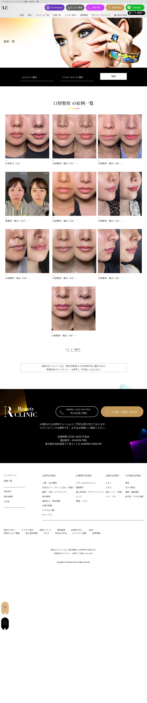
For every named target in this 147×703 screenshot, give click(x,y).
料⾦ (30, 15)
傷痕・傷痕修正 (132, 492)
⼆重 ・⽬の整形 (49, 483)
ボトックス (47, 514)
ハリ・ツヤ (111, 496)
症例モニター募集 (12, 533)
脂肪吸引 (80, 487)
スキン (109, 483)
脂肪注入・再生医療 (51, 501)
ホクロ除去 (130, 487)
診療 (22, 15)
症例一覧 (57, 15)
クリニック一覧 (42, 15)
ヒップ (79, 496)
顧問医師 (84, 15)
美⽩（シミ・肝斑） (115, 492)
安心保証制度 (32, 533)
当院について (45, 530)
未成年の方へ (77, 530)
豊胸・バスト (82, 501)
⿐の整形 (46, 496)
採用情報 (96, 533)
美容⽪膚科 (8, 496)
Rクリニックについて (101, 15)
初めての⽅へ (10, 530)
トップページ (10, 475)
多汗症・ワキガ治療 (134, 496)
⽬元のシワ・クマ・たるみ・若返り (58, 487)
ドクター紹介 (70, 15)
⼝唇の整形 (47, 505)
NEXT (77, 349)
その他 (6, 501)
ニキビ (109, 487)
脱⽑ (127, 483)
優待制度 (61, 530)
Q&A (91, 530)
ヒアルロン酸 (48, 510)
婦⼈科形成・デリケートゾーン (90, 492)
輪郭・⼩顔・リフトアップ (54, 492)
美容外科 (7, 491)
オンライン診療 (79, 533)
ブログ (46, 533)
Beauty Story (61, 533)
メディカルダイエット (86, 483)
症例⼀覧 (8, 481)
